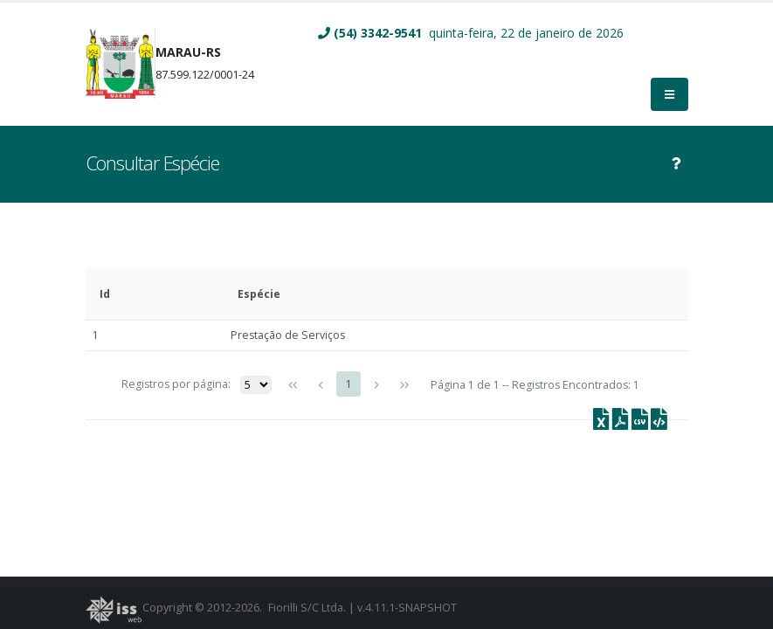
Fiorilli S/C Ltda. (307, 607)
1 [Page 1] (349, 384)
